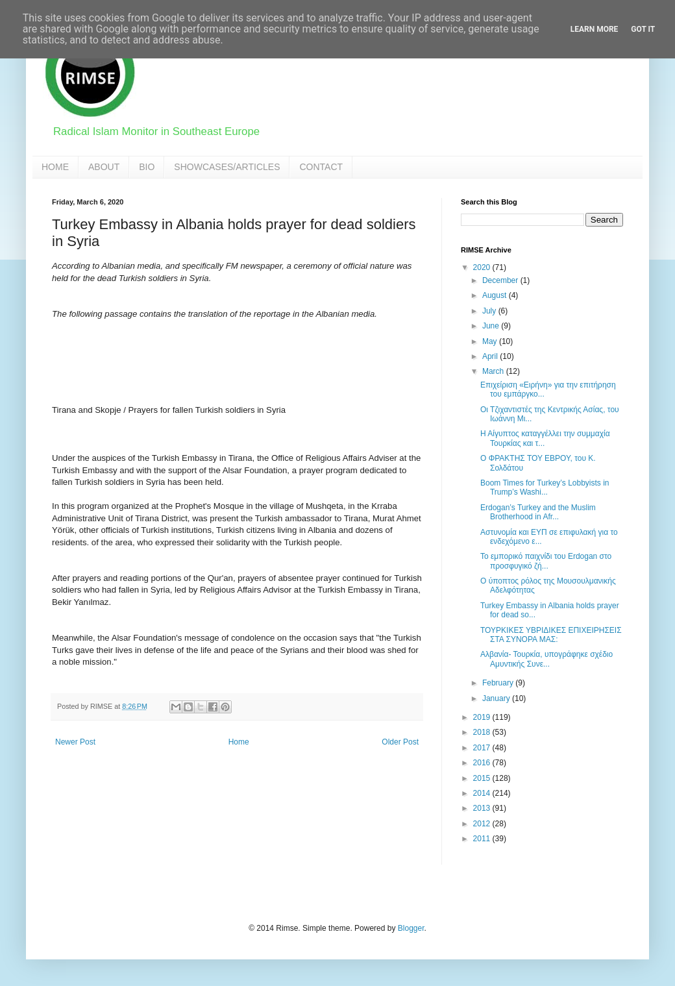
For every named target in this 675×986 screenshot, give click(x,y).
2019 (483, 717)
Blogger (411, 928)
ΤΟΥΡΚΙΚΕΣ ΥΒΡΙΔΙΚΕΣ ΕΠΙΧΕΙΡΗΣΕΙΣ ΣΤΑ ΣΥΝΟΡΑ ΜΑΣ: (551, 635)
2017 (483, 747)
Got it (643, 29)
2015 (483, 778)
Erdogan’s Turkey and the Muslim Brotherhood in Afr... (538, 512)
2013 (483, 808)
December (501, 280)
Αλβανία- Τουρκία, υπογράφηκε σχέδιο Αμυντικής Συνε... (546, 659)
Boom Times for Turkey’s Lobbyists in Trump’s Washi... (544, 487)
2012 (483, 823)
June (491, 325)
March (494, 371)
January (497, 698)
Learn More (595, 29)
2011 (483, 838)
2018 (483, 732)
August (495, 295)
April (491, 356)
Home (238, 741)
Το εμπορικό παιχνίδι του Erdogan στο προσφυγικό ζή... (545, 561)
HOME (55, 167)
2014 (483, 793)
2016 (483, 762)
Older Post (400, 741)
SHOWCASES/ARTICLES (227, 167)
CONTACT (321, 167)
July (490, 310)
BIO (146, 167)
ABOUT (103, 167)
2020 (483, 267)
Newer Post (75, 741)
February (498, 682)
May (490, 341)
